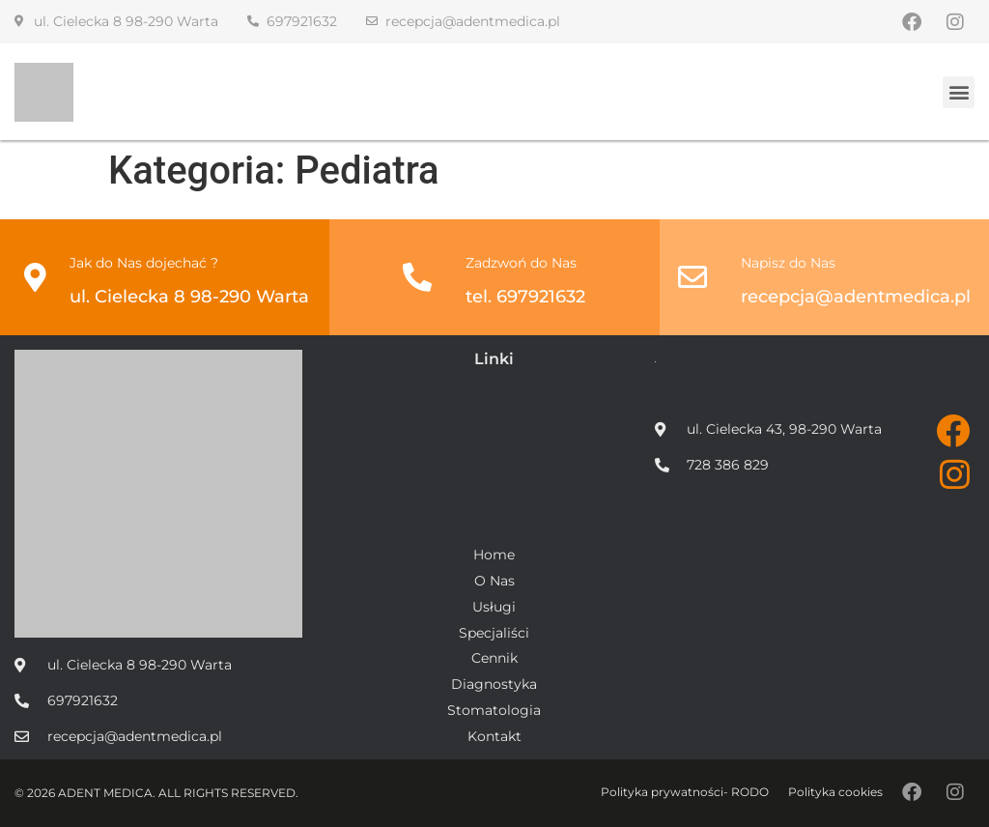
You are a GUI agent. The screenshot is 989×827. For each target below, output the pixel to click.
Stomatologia (494, 710)
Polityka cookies (835, 791)
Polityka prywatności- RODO (685, 791)
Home (494, 555)
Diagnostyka (494, 684)
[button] (959, 92)
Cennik (494, 658)
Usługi (494, 607)
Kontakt (494, 736)
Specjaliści (494, 633)
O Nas (494, 581)
